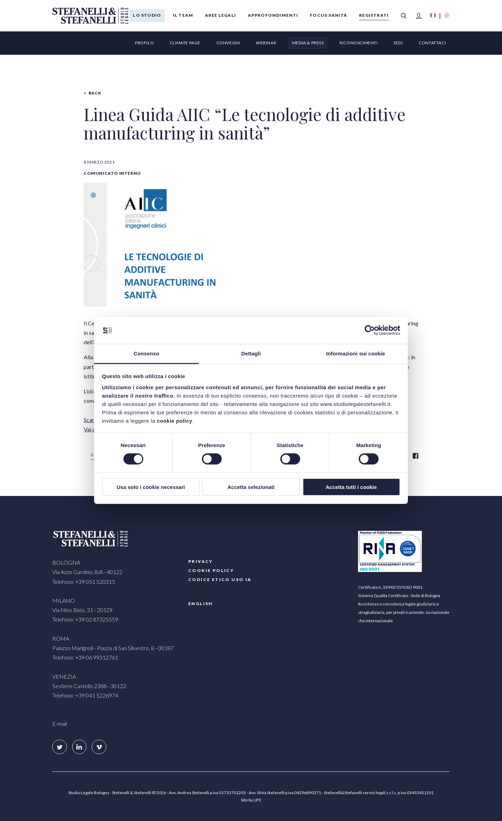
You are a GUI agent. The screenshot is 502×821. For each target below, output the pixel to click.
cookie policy (174, 421)
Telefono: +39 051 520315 (83, 581)
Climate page (185, 42)
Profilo (144, 42)
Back (95, 93)
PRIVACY (200, 561)
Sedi (398, 42)
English (200, 603)
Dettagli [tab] (251, 353)
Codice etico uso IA (220, 579)
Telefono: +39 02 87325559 (85, 619)
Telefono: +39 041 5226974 (85, 695)
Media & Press (308, 42)
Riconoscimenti (359, 42)
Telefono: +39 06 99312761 (85, 657)
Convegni (228, 42)
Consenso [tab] (146, 353)
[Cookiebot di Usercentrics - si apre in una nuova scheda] (369, 330)
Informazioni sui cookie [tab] (355, 353)
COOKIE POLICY (211, 570)
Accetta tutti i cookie (351, 487)
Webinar (266, 42)
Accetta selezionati (250, 487)
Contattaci (432, 42)
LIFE (257, 800)
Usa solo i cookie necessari (151, 487)
